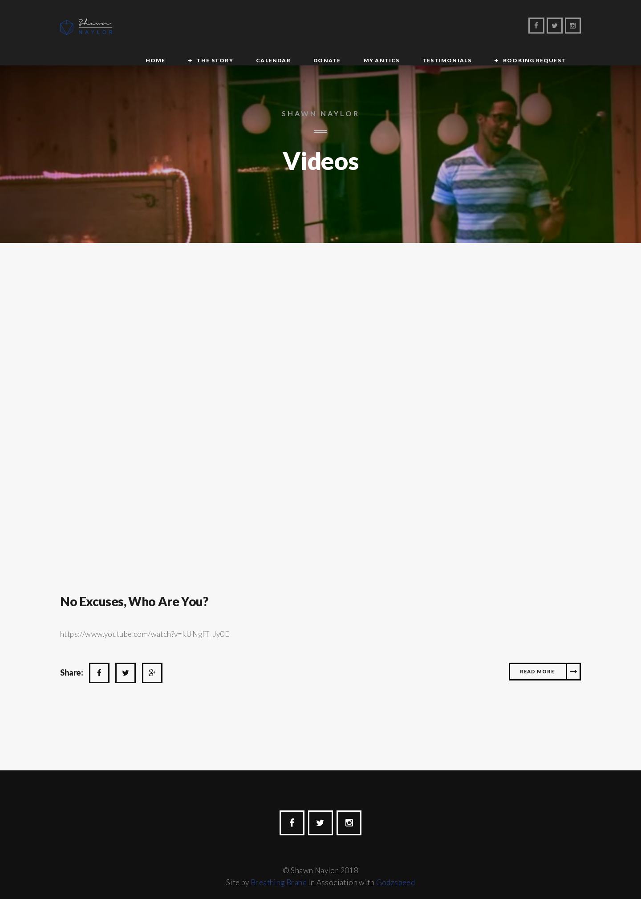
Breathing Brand (279, 871)
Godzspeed (395, 871)
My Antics (340, 27)
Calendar (249, 27)
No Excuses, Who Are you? (139, 590)
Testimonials (396, 27)
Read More (537, 660)
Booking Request (474, 27)
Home (149, 27)
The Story (200, 27)
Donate (294, 27)
